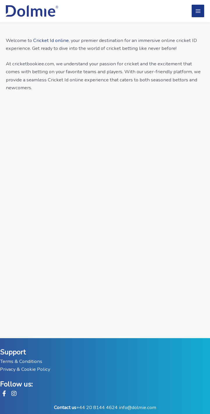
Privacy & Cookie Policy (25, 369)
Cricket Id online (51, 40)
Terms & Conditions (21, 361)
